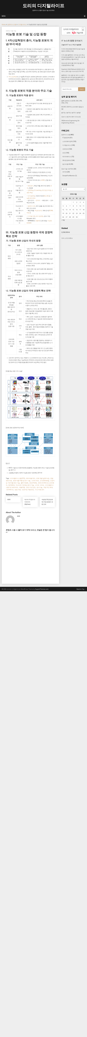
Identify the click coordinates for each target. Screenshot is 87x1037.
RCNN (51, 210)
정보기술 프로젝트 (67, 169)
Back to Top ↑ (81, 589)
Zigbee (37, 221)
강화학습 (31, 190)
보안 (63, 153)
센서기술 (39, 487)
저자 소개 (64, 238)
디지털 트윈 (31, 216)
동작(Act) (11, 485)
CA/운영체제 (66, 160)
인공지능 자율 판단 (28, 489)
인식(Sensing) (44, 480)
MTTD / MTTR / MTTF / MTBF (71, 113)
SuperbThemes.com (42, 589)
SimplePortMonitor (68, 175)
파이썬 (64, 172)
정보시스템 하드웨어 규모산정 (71, 117)
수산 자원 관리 (39, 489)
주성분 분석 (38, 210)
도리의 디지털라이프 (43, 5)
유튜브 (70, 238)
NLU (45, 196)
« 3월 (63, 220)
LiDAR (43, 180)
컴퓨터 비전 (31, 206)
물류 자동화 (24, 483)
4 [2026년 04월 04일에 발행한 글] (83, 202)
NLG (48, 196)
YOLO (28, 213)
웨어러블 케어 (30, 478)
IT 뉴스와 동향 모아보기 (71, 41)
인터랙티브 (10, 489)
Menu (4, 16)
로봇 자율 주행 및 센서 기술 (21, 480)
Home (4, 24)
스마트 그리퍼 (39, 485)
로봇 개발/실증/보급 (42, 478)
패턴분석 (31, 186)
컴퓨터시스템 (11, 24)
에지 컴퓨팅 (39, 216)
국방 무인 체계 (48, 487)
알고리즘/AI (66, 164)
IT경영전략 (65, 137)
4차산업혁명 (13, 77)
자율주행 (22, 487)
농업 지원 (18, 489)
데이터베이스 (66, 156)
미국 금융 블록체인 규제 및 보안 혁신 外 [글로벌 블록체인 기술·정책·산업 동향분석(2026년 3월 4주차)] (73, 57)
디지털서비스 (22, 24)
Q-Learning (37, 190)
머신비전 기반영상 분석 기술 (25, 485)
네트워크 (65, 149)
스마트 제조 (35, 480)
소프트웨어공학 (67, 141)
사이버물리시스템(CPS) (17, 478)
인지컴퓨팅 (31, 196)
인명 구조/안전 (30, 487)
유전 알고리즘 (46, 190)
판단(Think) (33, 483)
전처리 (38, 200)
